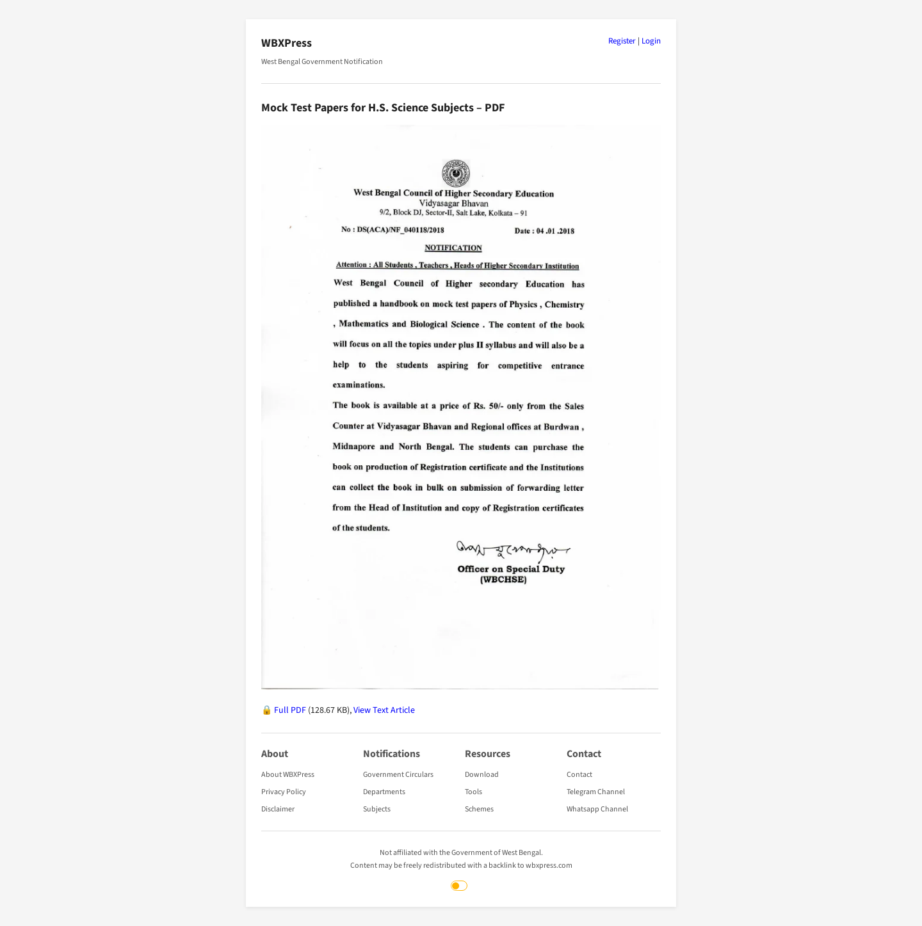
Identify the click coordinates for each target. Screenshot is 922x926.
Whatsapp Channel (597, 809)
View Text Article (384, 710)
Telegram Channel (596, 791)
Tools (473, 791)
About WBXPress (287, 774)
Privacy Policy (283, 791)
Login (651, 41)
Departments (384, 791)
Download (482, 774)
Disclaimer (278, 809)
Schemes (479, 809)
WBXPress (286, 43)
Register (622, 41)
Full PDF (290, 710)
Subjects (377, 809)
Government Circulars (398, 774)
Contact (579, 774)
